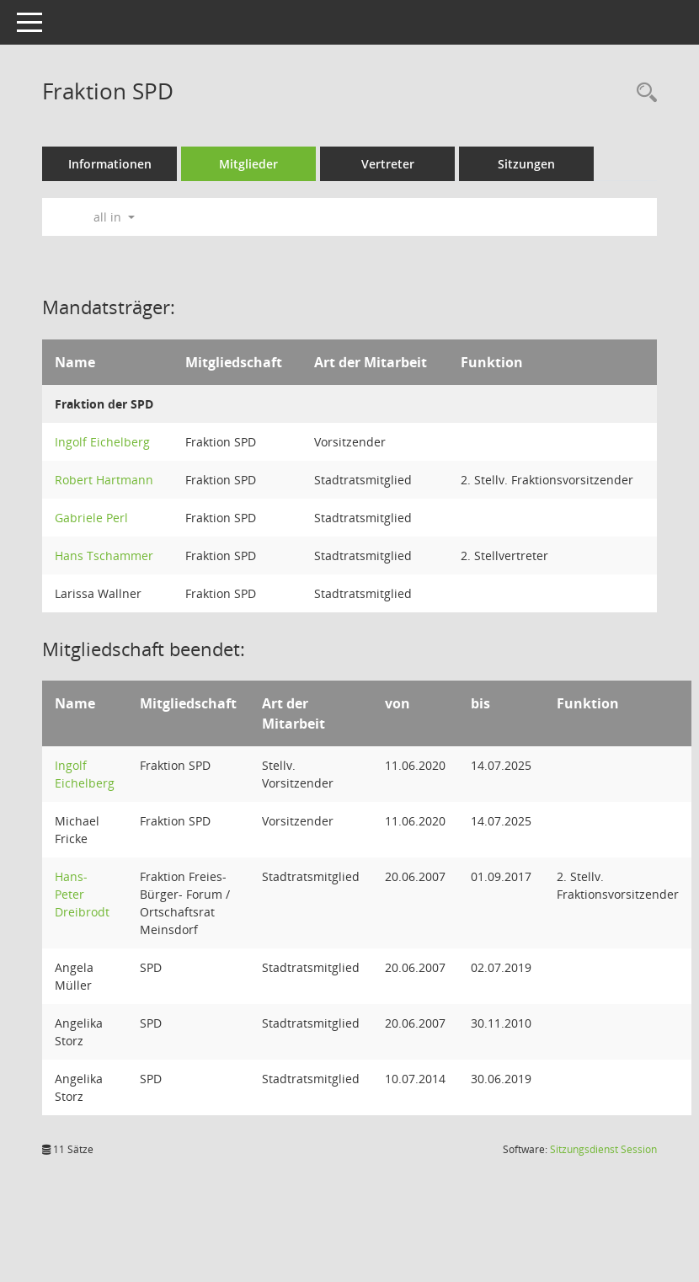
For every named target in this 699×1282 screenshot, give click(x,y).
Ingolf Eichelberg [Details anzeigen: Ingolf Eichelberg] (102, 442)
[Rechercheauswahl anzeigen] (642, 93)
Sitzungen (526, 164)
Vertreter (387, 164)
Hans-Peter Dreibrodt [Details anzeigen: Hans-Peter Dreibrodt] (82, 894)
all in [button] (114, 217)
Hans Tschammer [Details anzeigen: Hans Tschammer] (104, 556)
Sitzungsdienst (603, 1149)
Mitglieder (248, 164)
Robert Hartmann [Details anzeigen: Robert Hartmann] (104, 480)
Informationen (110, 164)
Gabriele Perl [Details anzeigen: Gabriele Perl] (91, 518)
